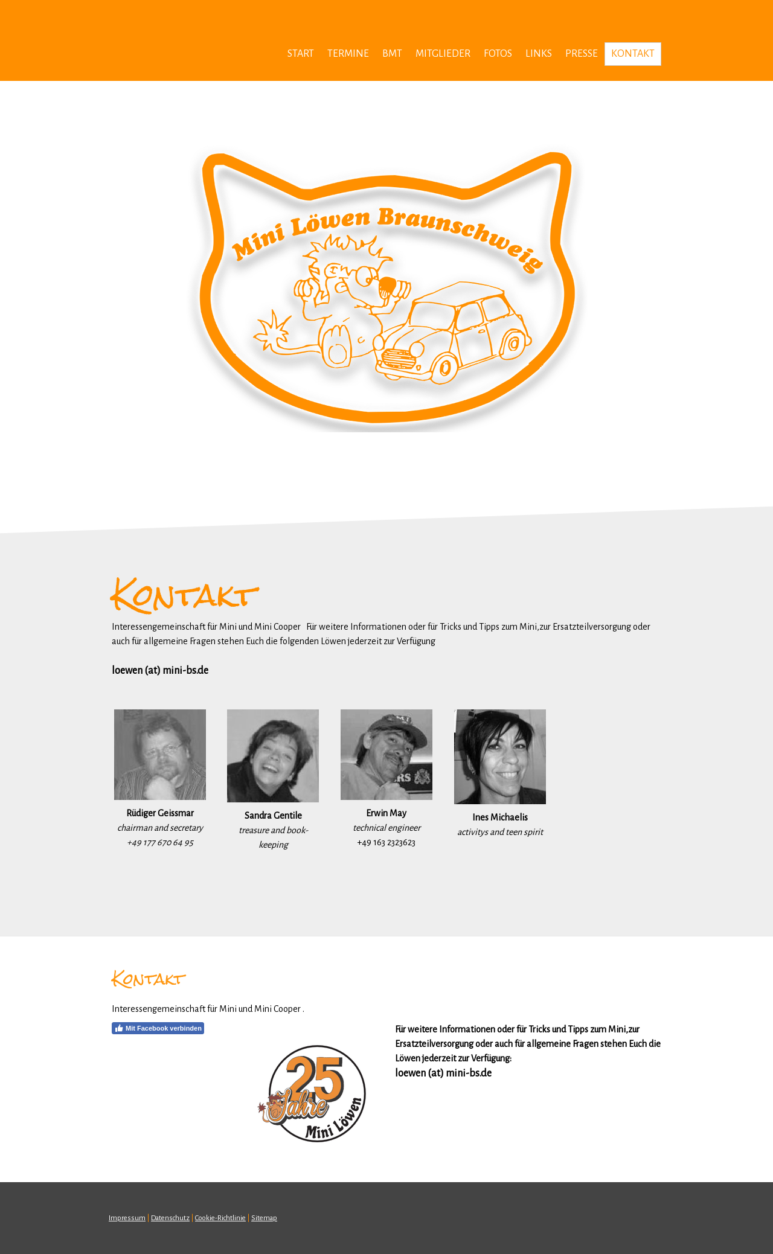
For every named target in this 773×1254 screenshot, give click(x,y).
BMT (392, 53)
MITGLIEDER (442, 53)
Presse (581, 53)
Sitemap (264, 1218)
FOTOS (498, 53)
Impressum (127, 1218)
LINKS (538, 53)
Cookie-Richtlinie (220, 1218)
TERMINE (348, 53)
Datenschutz (170, 1218)
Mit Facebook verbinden (158, 1028)
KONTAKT (633, 53)
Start (300, 53)
